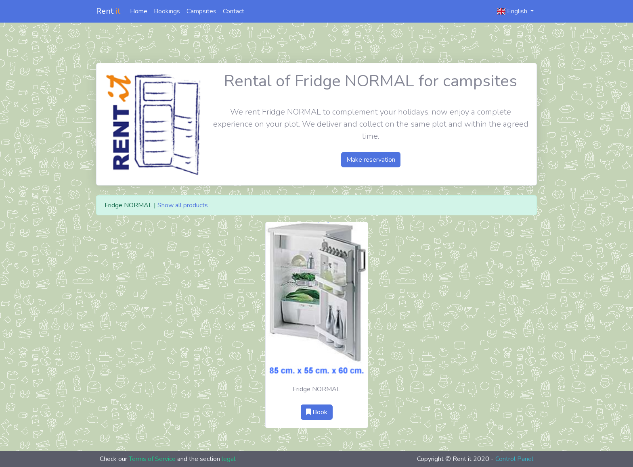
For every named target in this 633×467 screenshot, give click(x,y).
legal (228, 458)
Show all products (182, 205)
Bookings (167, 11)
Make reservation (370, 159)
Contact (233, 11)
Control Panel (514, 458)
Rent (108, 11)
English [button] (513, 11)
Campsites (201, 11)
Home (138, 11)
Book (316, 412)
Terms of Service (152, 458)
